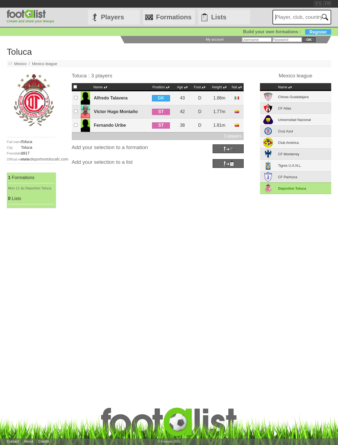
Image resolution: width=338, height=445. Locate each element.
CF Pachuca (287, 177)
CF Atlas (284, 108)
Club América (288, 143)
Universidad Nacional (294, 120)
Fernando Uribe (110, 125)
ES (318, 3)
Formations (174, 17)
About (28, 441)
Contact (13, 441)
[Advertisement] (31, 290)
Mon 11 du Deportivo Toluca (29, 188)
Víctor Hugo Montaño (116, 111)
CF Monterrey (288, 154)
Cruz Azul (285, 131)
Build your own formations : (287, 31)
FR (327, 3)
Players (112, 17)
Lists (219, 17)
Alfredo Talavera (111, 98)
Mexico (20, 64)
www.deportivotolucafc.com (44, 159)
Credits (43, 441)
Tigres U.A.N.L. (290, 166)
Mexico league (44, 64)
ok (309, 40)
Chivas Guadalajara (293, 97)
